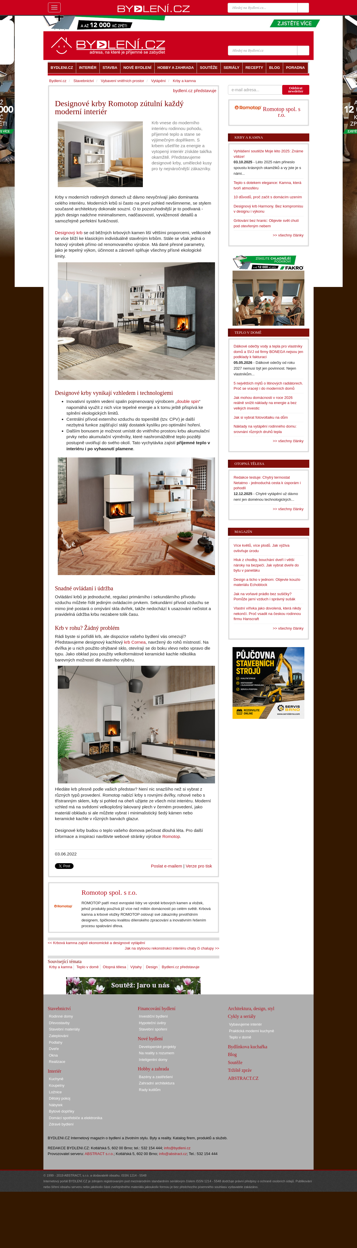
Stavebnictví (83, 81)
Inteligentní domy (153, 1059)
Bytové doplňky (61, 1111)
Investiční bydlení (153, 1016)
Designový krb (68, 232)
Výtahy (136, 967)
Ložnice (55, 1092)
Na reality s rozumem (156, 1053)
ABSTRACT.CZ (243, 1078)
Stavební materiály (64, 1029)
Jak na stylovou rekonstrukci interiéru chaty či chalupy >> (172, 948)
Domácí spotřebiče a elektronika (75, 1118)
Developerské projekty (157, 1047)
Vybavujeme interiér (245, 1024)
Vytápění (158, 81)
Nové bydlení (150, 1038)
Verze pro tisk (199, 865)
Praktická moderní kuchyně (251, 1031)
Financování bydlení (156, 1008)
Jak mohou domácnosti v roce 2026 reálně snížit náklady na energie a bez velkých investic (265, 402)
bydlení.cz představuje (194, 90)
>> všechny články (288, 235)
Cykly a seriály (242, 1016)
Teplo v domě (87, 967)
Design (152, 967)
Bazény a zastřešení (156, 1077)
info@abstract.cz (173, 1154)
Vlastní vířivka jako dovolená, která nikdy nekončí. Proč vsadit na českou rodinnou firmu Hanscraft (267, 613)
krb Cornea (135, 642)
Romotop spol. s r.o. (109, 892)
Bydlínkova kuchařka (247, 1046)
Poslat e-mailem (166, 865)
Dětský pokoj (59, 1098)
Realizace (57, 1061)
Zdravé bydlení (61, 1124)
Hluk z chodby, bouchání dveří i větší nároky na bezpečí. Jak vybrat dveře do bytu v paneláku (266, 565)
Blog (232, 1054)
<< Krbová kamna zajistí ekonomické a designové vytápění (96, 943)
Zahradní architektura (156, 1083)
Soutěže (235, 1062)
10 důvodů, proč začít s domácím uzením (268, 197)
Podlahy (55, 1042)
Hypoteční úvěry (152, 1023)
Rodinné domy (61, 1016)
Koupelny (56, 1085)
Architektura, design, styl (251, 1008)
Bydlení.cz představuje (180, 967)
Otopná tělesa (114, 967)
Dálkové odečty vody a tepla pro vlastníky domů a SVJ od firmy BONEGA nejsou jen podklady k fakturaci (268, 351)
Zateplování (58, 1036)
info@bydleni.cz (177, 1148)
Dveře (54, 1049)
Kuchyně (56, 1079)
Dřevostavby (59, 1023)
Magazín (243, 531)
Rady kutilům (149, 1090)
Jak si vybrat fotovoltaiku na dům (261, 417)
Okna (53, 1055)
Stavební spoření (153, 1029)
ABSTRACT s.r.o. (99, 1154)
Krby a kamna (60, 967)
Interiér (54, 1071)
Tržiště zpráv (240, 1070)
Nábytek (56, 1105)
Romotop (171, 836)
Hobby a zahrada (153, 1068)
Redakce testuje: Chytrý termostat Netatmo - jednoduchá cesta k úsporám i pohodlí (267, 482)
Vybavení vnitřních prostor (122, 81)
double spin (188, 401)
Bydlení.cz (57, 81)
